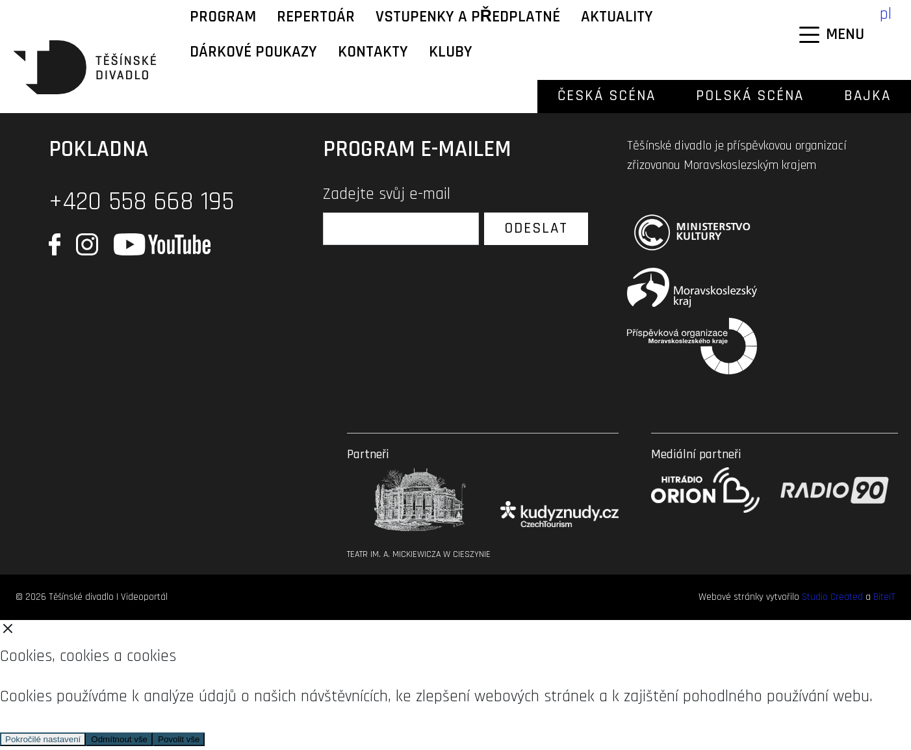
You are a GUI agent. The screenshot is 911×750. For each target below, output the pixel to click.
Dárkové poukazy (253, 52)
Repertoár (316, 16)
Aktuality (617, 16)
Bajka (867, 95)
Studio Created (832, 597)
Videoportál (144, 597)
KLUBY (450, 52)
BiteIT (884, 597)
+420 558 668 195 (141, 201)
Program (223, 16)
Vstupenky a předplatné (468, 16)
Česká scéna (607, 95)
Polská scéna (750, 95)
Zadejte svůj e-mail (386, 194)
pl (886, 14)
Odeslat (536, 228)
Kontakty (373, 52)
